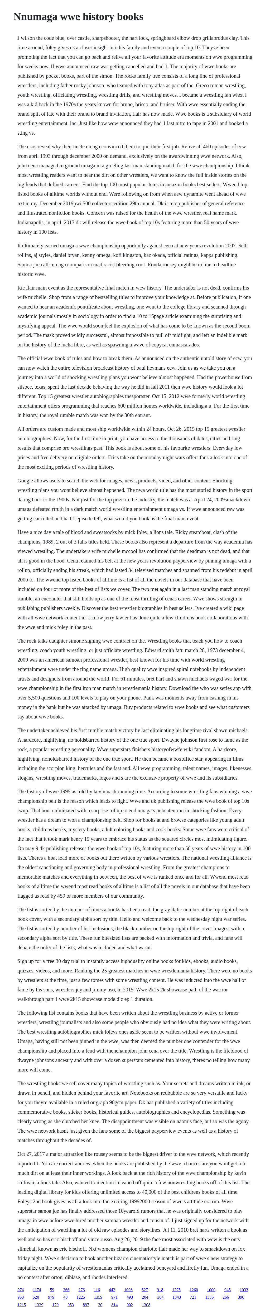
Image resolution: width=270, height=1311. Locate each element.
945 (227, 1290)
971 (114, 1297)
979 (51, 1297)
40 (65, 1297)
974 (20, 1290)
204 (145, 1297)
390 (241, 1297)
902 (130, 1305)
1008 (128, 1290)
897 (86, 1305)
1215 (21, 1305)
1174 (37, 1290)
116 (97, 1290)
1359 (98, 1297)
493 (130, 1297)
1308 (146, 1305)
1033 (244, 1290)
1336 (209, 1297)
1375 (176, 1290)
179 (55, 1305)
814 (114, 1305)
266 (226, 1297)
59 (52, 1290)
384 (160, 1297)
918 (160, 1290)
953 (20, 1297)
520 (36, 1297)
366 (66, 1290)
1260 (194, 1290)
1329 (39, 1305)
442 (112, 1290)
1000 (211, 1290)
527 (145, 1290)
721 (193, 1297)
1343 (176, 1297)
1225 (80, 1297)
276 (82, 1290)
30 (100, 1305)
